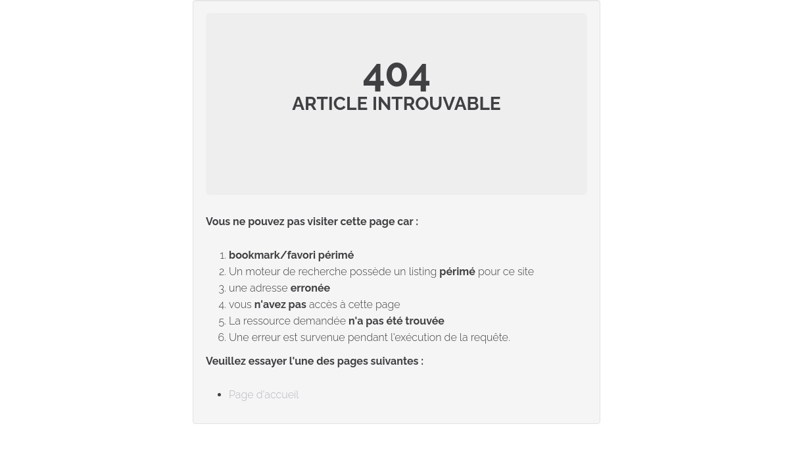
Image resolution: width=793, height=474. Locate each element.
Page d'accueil (264, 394)
